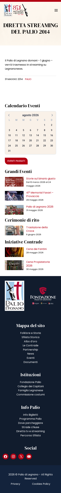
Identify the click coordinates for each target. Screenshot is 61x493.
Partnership (30, 349)
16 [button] (51, 135)
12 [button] (23, 135)
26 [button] (23, 145)
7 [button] (37, 130)
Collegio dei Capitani (31, 386)
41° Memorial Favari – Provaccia (39, 194)
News (30, 354)
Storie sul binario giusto (40, 178)
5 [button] (23, 130)
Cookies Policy (41, 484)
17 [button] (9, 140)
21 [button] (37, 140)
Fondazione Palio (30, 382)
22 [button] (44, 140)
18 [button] (16, 140)
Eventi (30, 358)
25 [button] (16, 145)
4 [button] (16, 130)
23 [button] (51, 140)
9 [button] (51, 130)
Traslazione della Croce (37, 229)
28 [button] (37, 145)
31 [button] (9, 151)
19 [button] (23, 140)
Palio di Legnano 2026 (39, 207)
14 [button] (37, 135)
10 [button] (9, 135)
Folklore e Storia (30, 333)
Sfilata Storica (30, 337)
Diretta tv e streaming (30, 431)
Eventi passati (16, 161)
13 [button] (30, 135)
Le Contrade (30, 345)
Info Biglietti (30, 415)
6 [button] (30, 130)
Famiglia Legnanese (30, 390)
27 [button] (30, 145)
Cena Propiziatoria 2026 (38, 263)
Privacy (15, 484)
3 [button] (9, 130)
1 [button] (44, 125)
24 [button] (9, 145)
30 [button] (51, 145)
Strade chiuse (30, 427)
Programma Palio (30, 419)
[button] (9, 115)
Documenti (30, 362)
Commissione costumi (30, 394)
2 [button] (51, 125)
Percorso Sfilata (30, 435)
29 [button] (44, 145)
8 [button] (44, 130)
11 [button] (16, 135)
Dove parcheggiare (30, 423)
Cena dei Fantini (36, 249)
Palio (28, 79)
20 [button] (30, 140)
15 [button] (44, 135)
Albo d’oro (30, 341)
